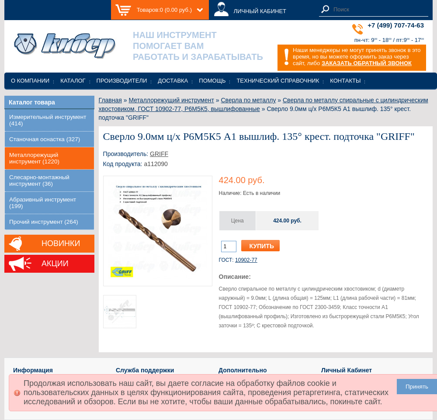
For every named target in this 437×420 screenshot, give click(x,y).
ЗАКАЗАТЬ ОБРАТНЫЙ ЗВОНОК (367, 63)
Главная (110, 100)
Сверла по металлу (248, 100)
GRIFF (159, 153)
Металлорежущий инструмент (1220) (34, 158)
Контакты (345, 80)
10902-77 (246, 260)
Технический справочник (277, 80)
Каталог (72, 80)
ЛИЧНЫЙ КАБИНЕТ (259, 11)
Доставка (173, 80)
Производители (122, 80)
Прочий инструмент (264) (43, 222)
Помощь (212, 80)
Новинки (61, 243)
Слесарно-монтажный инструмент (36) (39, 180)
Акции (55, 263)
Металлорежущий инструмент (171, 100)
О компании (30, 80)
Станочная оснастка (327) (44, 139)
